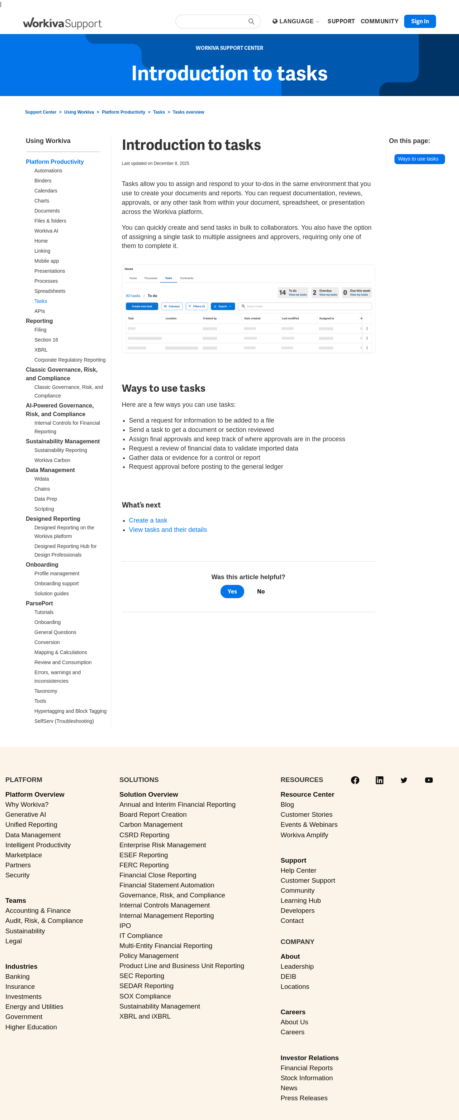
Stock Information (306, 1078)
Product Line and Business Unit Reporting (181, 965)
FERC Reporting (144, 865)
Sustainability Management (63, 441)
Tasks (159, 112)
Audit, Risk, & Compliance (44, 920)
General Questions (55, 632)
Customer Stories (306, 814)
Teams (15, 900)
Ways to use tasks (418, 159)
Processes (46, 281)
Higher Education (31, 1027)
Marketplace (23, 855)
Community (297, 890)
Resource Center (307, 794)
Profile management (56, 573)
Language (299, 21)
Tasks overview (188, 112)
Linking (42, 251)
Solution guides (51, 593)
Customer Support (307, 880)
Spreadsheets (49, 291)
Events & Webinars (308, 824)
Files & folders (50, 221)
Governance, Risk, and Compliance (172, 895)
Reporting (39, 321)
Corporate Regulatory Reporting (69, 360)
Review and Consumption (63, 662)
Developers (297, 910)
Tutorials (43, 612)
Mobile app (46, 261)
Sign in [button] (420, 21)
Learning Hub (300, 900)
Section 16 (46, 340)
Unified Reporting (31, 824)
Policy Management (149, 955)
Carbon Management (151, 824)
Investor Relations (309, 1058)
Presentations (49, 271)
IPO (125, 925)
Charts (41, 201)
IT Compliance (141, 935)
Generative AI (25, 814)
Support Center (40, 112)
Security (17, 875)
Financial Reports (306, 1068)
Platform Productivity (123, 112)
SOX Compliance (145, 996)
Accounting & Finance (38, 910)
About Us (294, 1022)
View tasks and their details (168, 529)
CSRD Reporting (144, 835)
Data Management (50, 470)
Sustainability (25, 931)
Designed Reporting (53, 519)
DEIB (288, 976)
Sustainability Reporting (60, 450)
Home (41, 241)
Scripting (44, 509)
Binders (42, 181)
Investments (23, 996)
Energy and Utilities (34, 1006)
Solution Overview (148, 794)
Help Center (298, 870)
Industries (21, 966)
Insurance (20, 986)
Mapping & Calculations (60, 652)
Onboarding (42, 565)
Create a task (148, 520)
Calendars (45, 191)
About (290, 956)
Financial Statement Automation (166, 885)
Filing (40, 330)
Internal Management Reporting (166, 915)
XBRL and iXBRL (145, 1016)
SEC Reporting (141, 976)
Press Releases (303, 1098)
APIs (39, 311)
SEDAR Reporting (146, 986)
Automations (48, 170)
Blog (287, 804)
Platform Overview (35, 794)
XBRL (41, 350)
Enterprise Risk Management (162, 845)
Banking (17, 976)
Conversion (47, 642)
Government (23, 1016)
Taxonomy (45, 691)
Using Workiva (79, 112)
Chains (42, 489)
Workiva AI (46, 231)
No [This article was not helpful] (261, 591)
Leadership (297, 966)
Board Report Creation (153, 814)
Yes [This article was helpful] (232, 591)
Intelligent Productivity (38, 845)
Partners (18, 865)
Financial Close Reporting (158, 875)
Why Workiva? (27, 804)
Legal (13, 941)
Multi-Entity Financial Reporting (165, 945)
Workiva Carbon (52, 460)
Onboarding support (56, 583)
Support (293, 860)
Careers (293, 1012)
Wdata (41, 479)
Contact (292, 920)
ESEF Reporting (143, 855)
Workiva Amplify (304, 835)
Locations (294, 986)
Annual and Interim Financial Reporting (177, 804)
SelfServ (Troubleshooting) (64, 721)
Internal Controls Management (164, 905)
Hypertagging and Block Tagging (70, 711)
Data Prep (45, 499)
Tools (40, 701)
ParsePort (39, 603)
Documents (47, 211)
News (288, 1088)
